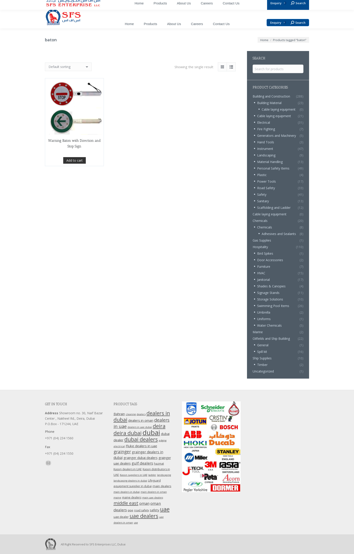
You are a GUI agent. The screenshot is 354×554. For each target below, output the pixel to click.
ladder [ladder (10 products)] (152, 475)
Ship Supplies (262, 358)
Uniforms (264, 319)
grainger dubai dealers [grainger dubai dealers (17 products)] (140, 457)
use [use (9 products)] (136, 522)
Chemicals (260, 221)
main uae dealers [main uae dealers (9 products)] (152, 497)
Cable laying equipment (279, 109)
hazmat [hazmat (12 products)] (159, 464)
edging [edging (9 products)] (162, 440)
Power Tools (266, 181)
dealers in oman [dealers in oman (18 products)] (140, 420)
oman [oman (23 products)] (144, 503)
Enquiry (278, 23)
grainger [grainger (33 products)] (122, 452)
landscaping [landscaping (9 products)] (164, 475)
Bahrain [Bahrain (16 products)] (119, 414)
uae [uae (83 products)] (165, 509)
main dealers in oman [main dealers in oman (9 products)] (154, 491)
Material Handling (270, 162)
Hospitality (260, 247)
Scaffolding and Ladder (274, 207)
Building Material (269, 103)
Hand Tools (265, 142)
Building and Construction (271, 96)
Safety (261, 194)
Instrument (265, 149)
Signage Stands (268, 293)
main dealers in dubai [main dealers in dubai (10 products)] (127, 491)
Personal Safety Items (273, 168)
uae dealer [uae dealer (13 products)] (121, 517)
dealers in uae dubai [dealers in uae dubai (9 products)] (140, 427)
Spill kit (262, 351)
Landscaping (266, 155)
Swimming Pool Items (273, 306)
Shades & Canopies (271, 286)
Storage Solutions (270, 299)
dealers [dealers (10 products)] (141, 414)
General (262, 345)
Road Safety (266, 188)
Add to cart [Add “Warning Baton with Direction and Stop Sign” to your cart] (74, 160)
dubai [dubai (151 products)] (151, 432)
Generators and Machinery (276, 135)
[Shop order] (68, 67)
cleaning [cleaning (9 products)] (131, 414)
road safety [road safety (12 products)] (141, 510)
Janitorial (263, 279)
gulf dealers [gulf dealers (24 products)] (142, 463)
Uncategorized (263, 371)
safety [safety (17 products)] (154, 510)
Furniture (263, 266)
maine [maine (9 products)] (117, 497)
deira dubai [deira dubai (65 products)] (128, 433)
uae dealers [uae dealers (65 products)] (144, 515)
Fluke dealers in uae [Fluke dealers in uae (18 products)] (141, 446)
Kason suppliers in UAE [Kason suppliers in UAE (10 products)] (133, 475)
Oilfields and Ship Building (271, 338)
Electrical (263, 122)
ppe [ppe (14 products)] (130, 510)
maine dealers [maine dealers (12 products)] (131, 497)
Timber (262, 365)
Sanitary (263, 201)
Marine (258, 332)
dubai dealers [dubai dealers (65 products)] (141, 439)
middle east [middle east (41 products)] (126, 503)
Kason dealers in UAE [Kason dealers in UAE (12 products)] (128, 469)
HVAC (261, 273)
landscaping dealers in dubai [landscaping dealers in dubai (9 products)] (130, 480)
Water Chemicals (269, 325)
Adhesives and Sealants (279, 234)
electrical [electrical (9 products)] (119, 446)
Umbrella (263, 312)
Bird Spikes (265, 253)
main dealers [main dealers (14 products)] (162, 486)
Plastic (262, 175)
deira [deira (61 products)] (159, 426)
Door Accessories (270, 260)
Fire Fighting (266, 129)
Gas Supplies (262, 240)
